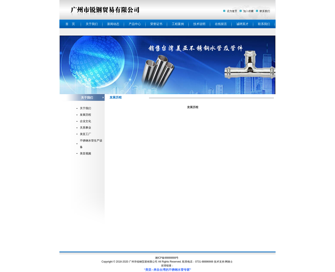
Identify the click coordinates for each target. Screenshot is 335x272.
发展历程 (85, 114)
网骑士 (229, 261)
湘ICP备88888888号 (166, 257)
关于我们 (85, 108)
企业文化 (85, 121)
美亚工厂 (85, 134)
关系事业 (85, 127)
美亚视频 (85, 153)
